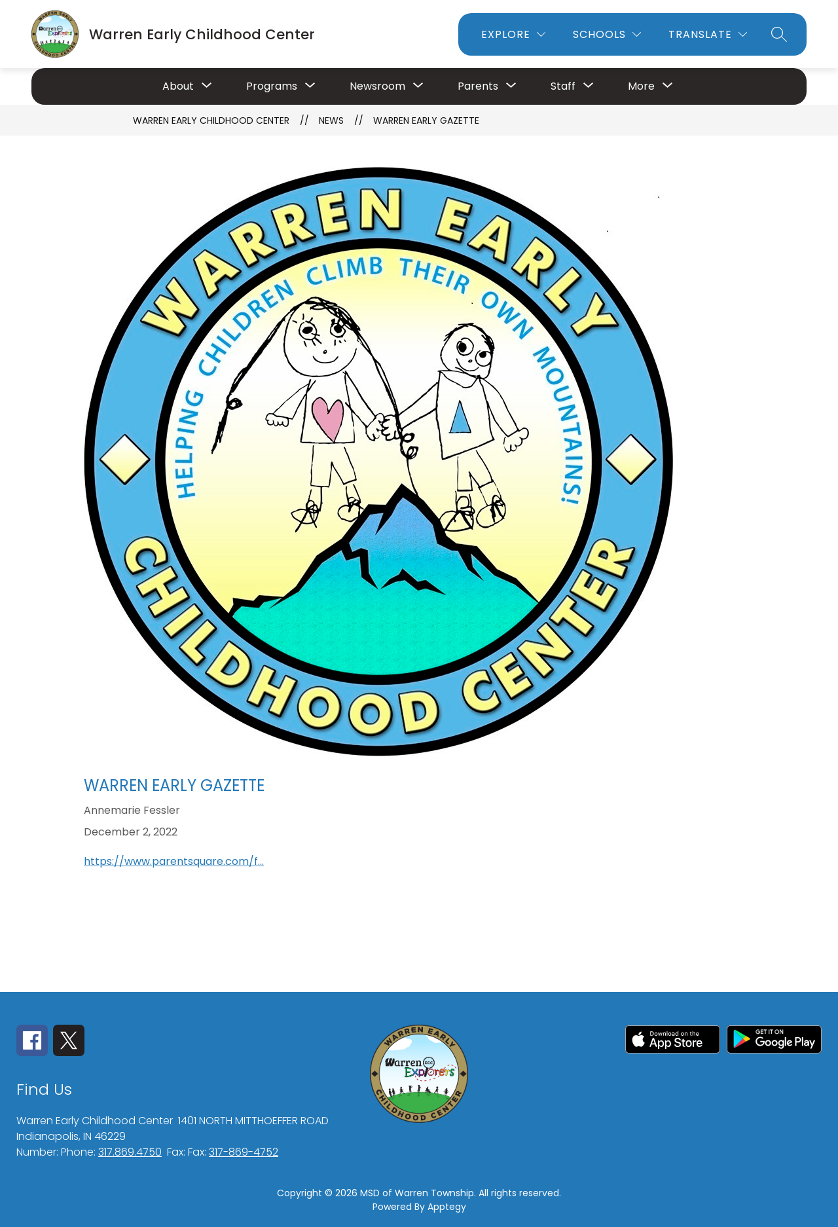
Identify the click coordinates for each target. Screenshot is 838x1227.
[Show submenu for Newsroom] (377, 86)
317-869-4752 (243, 1152)
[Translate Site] (707, 34)
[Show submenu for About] (178, 86)
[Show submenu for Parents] (478, 86)
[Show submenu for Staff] (563, 86)
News (331, 120)
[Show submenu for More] (641, 86)
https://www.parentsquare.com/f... (174, 861)
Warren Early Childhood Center (211, 120)
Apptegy (447, 1206)
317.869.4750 (130, 1152)
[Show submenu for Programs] (271, 86)
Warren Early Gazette (426, 120)
